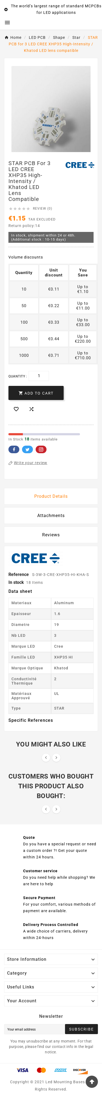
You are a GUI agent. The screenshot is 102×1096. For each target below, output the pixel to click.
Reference (19, 574)
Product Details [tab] (51, 496)
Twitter (27, 449)
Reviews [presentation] (51, 534)
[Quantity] (39, 376)
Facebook (13, 449)
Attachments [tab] (51, 515)
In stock (16, 582)
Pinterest (41, 449)
